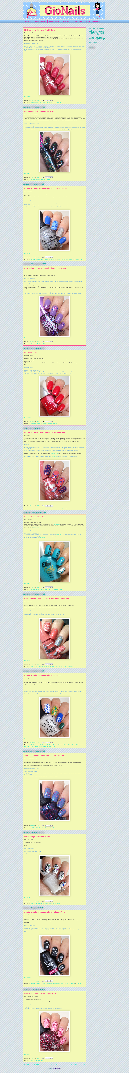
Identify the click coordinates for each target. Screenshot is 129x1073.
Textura (50, 102)
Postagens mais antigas (78, 1064)
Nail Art (66, 983)
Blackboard (38, 983)
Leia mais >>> (27, 96)
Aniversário (33, 423)
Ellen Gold (42, 589)
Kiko (25, 746)
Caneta (43, 983)
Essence (33, 102)
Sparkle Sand (45, 102)
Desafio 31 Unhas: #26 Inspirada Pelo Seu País (42, 675)
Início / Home (28, 21)
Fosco (62, 983)
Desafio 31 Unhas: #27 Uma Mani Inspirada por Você (44, 432)
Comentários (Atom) (56, 1068)
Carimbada (40, 666)
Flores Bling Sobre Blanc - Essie (37, 837)
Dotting (70, 259)
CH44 (39, 903)
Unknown (32, 100)
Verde (60, 589)
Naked (45, 423)
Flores (65, 508)
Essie (50, 903)
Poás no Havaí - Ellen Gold (34, 517)
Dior (42, 423)
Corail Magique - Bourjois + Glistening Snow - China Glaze (47, 598)
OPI (44, 343)
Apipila (41, 744)
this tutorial (68, 929)
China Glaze (61, 259)
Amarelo (38, 744)
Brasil (54, 744)
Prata (52, 589)
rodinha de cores (54, 453)
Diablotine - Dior (30, 352)
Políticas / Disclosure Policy (93, 21)
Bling (39, 259)
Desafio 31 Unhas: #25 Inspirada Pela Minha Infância (44, 912)
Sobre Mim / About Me (40, 21)
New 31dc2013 (79, 259)
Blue (42, 259)
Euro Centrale (45, 827)
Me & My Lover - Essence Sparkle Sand (39, 30)
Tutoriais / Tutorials (54, 21)
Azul (37, 259)
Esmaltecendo (36, 527)
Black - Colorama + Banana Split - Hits (39, 111)
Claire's (69, 744)
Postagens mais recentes (31, 1064)
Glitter (37, 179)
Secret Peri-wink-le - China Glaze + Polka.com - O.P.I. (44, 755)
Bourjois (46, 259)
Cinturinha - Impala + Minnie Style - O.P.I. (40, 994)
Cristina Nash (57, 524)
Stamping (70, 666)
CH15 (45, 666)
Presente (56, 589)
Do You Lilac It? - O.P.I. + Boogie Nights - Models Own (45, 268)
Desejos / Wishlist (78, 21)
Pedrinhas (57, 903)
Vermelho (59, 102)
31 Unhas (33, 259)
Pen (77, 983)
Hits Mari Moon (42, 179)
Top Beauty (45, 746)
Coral (53, 508)
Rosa (41, 1060)
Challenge (55, 259)
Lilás (35, 343)
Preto (48, 179)
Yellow (53, 746)
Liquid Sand (38, 102)
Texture (54, 102)
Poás (49, 589)
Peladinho (49, 423)
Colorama (33, 179)
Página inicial (55, 1064)
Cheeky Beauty (50, 666)
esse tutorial (72, 921)
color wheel (54, 456)
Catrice (50, 259)
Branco (51, 744)
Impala (35, 1060)
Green (81, 744)
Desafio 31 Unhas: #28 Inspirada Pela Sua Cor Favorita (45, 188)
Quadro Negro (27, 985)
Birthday (38, 423)
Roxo (76, 508)
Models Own (40, 343)
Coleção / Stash (66, 21)
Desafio (66, 259)
